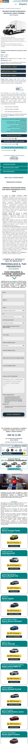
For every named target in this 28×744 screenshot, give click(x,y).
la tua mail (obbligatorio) (9, 365)
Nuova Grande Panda (11, 531)
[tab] (14, 172)
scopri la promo (14, 546)
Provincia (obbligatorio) (9, 342)
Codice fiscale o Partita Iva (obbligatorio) (13, 358)
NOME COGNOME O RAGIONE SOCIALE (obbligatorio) (11, 327)
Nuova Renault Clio (10, 576)
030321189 (14, 158)
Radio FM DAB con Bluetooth (11, 106)
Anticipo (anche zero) (8, 320)
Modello (5, 300)
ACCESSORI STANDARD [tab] (9, 164)
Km (3, 313)
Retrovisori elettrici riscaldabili (11, 109)
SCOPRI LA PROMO (14, 614)
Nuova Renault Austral (11, 689)
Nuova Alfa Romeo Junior (13, 712)
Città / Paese (6, 335)
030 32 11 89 (14, 435)
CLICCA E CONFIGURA (14, 636)
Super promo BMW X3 (11, 666)
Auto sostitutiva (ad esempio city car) (13, 111)
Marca (4, 292)
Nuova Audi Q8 (8, 644)
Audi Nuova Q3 (8, 553)
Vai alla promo (14, 591)
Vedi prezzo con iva (20, 90)
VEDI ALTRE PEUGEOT (8, 171)
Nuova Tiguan (8, 599)
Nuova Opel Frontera (11, 734)
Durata (4, 307)
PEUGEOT (2, 8)
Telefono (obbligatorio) (9, 350)
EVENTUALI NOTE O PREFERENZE (10, 376)
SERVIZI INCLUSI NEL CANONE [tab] (11, 167)
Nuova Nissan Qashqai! (12, 621)
